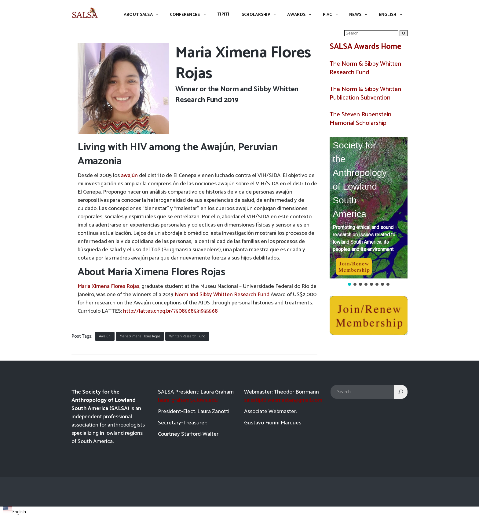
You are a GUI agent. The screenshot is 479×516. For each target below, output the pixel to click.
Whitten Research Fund (187, 336)
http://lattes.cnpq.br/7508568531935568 (170, 311)
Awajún (105, 336)
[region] (369, 212)
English (14, 512)
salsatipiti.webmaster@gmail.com (283, 400)
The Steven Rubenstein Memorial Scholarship (360, 119)
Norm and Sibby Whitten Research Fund (222, 294)
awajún (129, 175)
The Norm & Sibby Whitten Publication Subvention (365, 93)
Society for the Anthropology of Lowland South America (360, 179)
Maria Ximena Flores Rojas (108, 286)
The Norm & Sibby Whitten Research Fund (365, 68)
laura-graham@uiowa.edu (188, 400)
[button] (369, 207)
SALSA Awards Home (365, 46)
